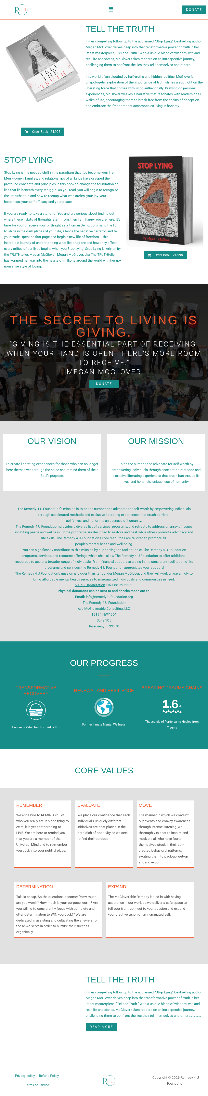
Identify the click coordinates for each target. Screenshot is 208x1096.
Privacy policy (25, 1076)
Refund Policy (49, 1076)
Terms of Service (37, 1085)
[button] (111, 9)
